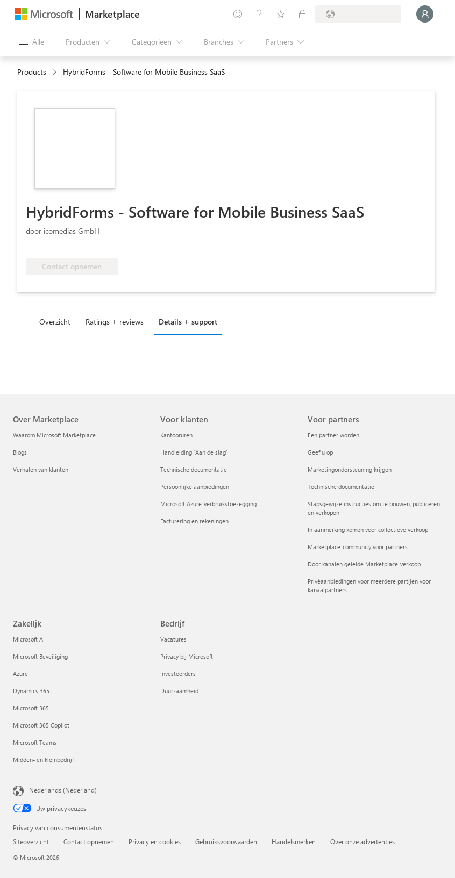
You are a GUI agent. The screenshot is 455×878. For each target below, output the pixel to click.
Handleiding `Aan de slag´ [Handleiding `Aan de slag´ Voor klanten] (194, 452)
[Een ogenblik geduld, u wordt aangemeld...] (425, 14)
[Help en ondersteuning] (259, 14)
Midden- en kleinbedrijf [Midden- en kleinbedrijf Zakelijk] (43, 759)
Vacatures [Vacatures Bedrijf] (173, 639)
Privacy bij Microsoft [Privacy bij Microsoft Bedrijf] (186, 656)
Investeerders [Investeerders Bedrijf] (178, 674)
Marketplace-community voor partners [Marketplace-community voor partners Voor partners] (358, 547)
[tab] (57, 321)
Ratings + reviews (115, 321)
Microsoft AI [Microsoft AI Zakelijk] (29, 639)
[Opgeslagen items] (280, 14)
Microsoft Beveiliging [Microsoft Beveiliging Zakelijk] (40, 656)
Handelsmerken (294, 841)
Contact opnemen (88, 841)
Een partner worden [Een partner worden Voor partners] (333, 435)
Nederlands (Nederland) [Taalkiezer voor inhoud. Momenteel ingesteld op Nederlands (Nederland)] (63, 790)
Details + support (188, 321)
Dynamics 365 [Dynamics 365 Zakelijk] (31, 691)
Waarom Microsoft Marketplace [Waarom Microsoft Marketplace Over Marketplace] (54, 435)
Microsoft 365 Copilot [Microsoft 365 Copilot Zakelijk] (41, 725)
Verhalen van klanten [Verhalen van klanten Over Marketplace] (40, 469)
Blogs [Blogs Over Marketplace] (20, 452)
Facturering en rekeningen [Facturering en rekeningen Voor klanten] (194, 521)
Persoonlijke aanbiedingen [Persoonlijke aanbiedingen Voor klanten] (194, 487)
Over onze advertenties (362, 841)
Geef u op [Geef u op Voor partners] (320, 452)
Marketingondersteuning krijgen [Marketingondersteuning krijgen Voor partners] (350, 469)
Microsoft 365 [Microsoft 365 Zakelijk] (31, 708)
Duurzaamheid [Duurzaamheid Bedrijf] (179, 691)
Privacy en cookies (155, 841)
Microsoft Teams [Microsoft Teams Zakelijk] (34, 742)
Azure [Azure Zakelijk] (20, 674)
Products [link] (31, 72)
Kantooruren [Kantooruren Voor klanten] (176, 435)
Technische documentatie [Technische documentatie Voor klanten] (193, 469)
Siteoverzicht (31, 841)
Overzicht (54, 321)
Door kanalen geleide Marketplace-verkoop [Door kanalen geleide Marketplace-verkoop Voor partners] (364, 564)
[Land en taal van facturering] (358, 14)
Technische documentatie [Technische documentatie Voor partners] (341, 487)
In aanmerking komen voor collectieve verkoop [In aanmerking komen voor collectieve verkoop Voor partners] (368, 530)
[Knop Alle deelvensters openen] (31, 42)
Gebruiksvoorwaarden (226, 841)
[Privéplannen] (302, 14)
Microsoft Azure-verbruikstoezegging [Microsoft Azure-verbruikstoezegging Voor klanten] (208, 504)
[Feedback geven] (237, 14)
